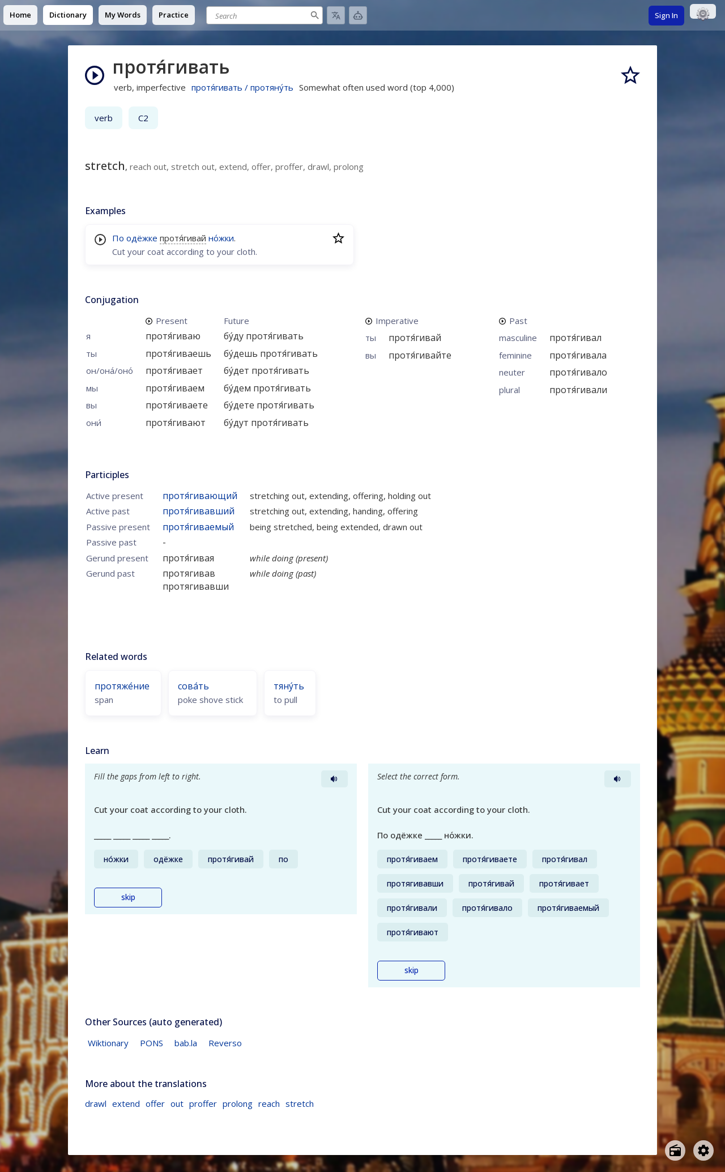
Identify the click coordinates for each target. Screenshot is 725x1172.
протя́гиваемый (198, 527)
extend (126, 1103)
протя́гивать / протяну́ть (242, 87)
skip (128, 897)
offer (155, 1103)
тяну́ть (289, 686)
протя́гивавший (198, 511)
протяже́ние (122, 686)
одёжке (141, 238)
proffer (203, 1103)
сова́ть (193, 686)
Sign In (666, 15)
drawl (95, 1103)
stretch (299, 1103)
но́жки (221, 238)
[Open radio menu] (675, 1150)
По (118, 238)
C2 (143, 117)
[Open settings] (703, 1150)
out (177, 1103)
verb (104, 117)
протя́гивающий (200, 495)
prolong (238, 1103)
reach (269, 1103)
